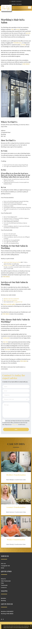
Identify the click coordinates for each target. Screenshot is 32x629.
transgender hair (18, 302)
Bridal (2, 568)
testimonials (6, 338)
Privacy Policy (15, 424)
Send (16, 429)
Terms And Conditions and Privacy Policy (21, 627)
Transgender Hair (5, 565)
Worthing (3, 600)
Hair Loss (3, 563)
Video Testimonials (6, 581)
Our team (7, 349)
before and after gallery (9, 304)
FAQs (2, 583)
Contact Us (4, 587)
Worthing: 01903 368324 (7, 613)
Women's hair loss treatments (11, 298)
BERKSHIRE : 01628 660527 (16, 1)
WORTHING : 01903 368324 (16, 4)
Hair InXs (28, 33)
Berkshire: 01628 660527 (7, 611)
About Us (3, 579)
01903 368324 (26, 64)
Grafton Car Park (8, 265)
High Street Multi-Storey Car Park (12, 262)
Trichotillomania (17, 43)
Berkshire (3, 598)
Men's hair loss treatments (10, 300)
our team (23, 44)
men (12, 29)
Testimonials (4, 585)
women (18, 29)
